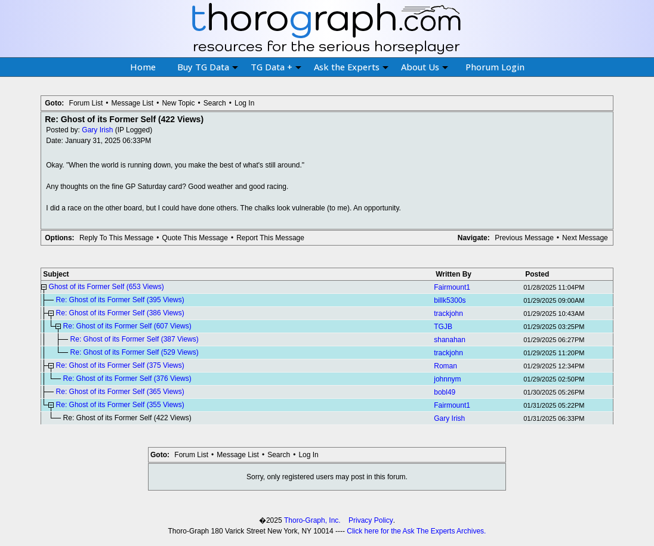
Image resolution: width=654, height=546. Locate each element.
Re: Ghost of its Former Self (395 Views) (120, 300)
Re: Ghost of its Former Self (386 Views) (120, 313)
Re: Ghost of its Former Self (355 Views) (120, 405)
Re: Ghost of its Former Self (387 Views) (134, 339)
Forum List (86, 103)
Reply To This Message (116, 238)
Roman (445, 366)
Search (214, 103)
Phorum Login (495, 67)
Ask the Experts (351, 67)
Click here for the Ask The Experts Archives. (416, 531)
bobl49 (444, 392)
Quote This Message (195, 238)
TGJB (443, 326)
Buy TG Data (207, 67)
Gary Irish (97, 130)
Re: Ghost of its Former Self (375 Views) (120, 365)
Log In (244, 103)
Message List (132, 103)
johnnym (447, 379)
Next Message (585, 238)
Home (143, 67)
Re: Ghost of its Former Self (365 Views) (120, 391)
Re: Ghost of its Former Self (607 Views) (127, 326)
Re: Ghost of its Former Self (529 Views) (134, 352)
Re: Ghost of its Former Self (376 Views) (127, 378)
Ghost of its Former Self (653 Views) (106, 287)
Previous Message (524, 238)
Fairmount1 (452, 287)
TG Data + (276, 67)
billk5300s (449, 300)
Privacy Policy (370, 520)
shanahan (449, 340)
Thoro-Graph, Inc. (312, 520)
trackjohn (448, 313)
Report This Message (270, 238)
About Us (424, 67)
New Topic (178, 103)
